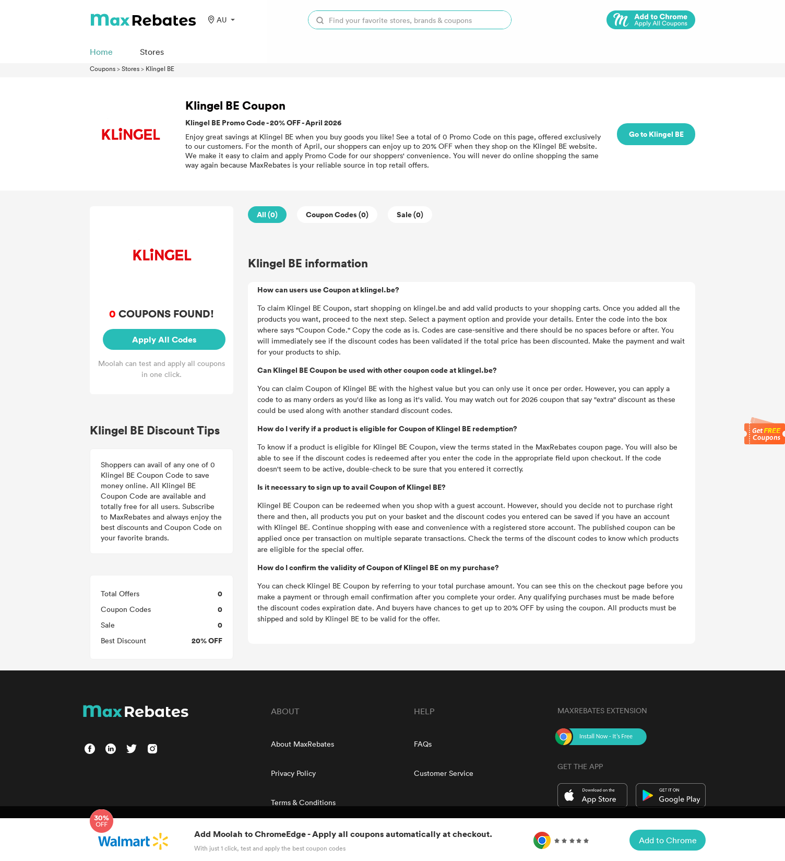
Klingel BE (160, 68)
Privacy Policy (293, 773)
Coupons (102, 68)
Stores (130, 68)
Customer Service (443, 773)
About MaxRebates (302, 744)
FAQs (423, 744)
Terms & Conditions (303, 802)
